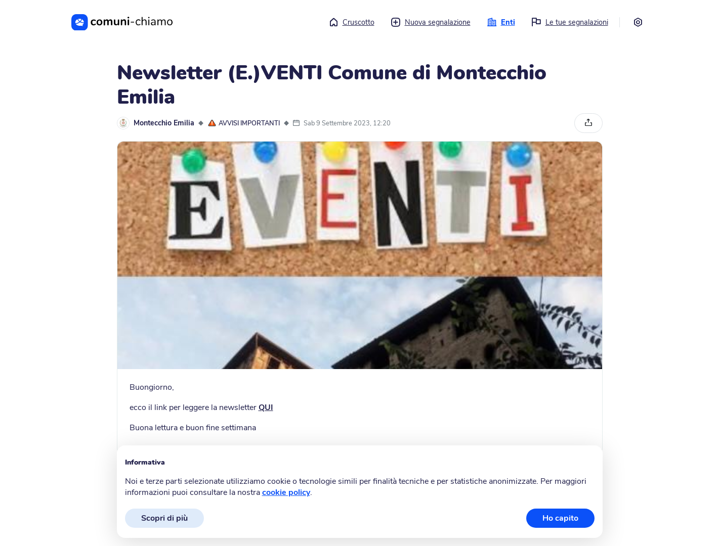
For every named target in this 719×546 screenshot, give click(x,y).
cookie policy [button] (286, 492)
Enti (501, 22)
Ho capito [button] (560, 518)
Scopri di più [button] (164, 518)
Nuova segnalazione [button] (431, 22)
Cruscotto (351, 22)
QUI (266, 407)
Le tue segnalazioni (569, 22)
